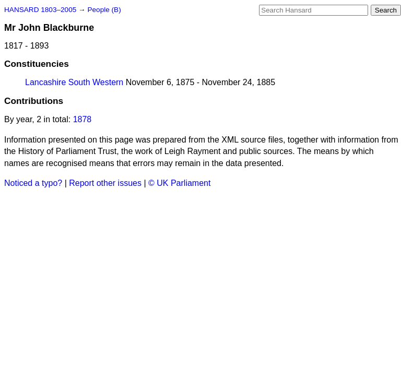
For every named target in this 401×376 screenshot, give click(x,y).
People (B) (104, 10)
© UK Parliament (179, 183)
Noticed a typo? (33, 183)
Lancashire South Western (74, 82)
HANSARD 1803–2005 (40, 10)
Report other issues (105, 183)
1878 (82, 119)
